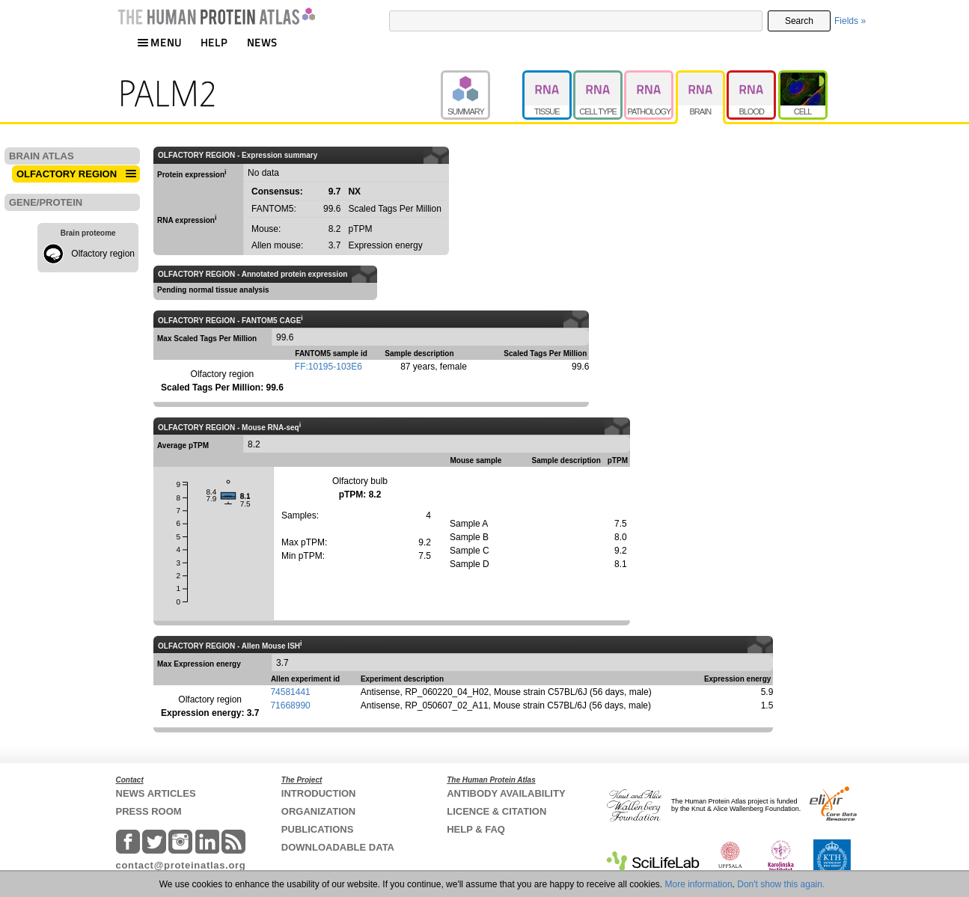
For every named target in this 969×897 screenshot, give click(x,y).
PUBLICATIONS (317, 829)
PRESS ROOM (149, 811)
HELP (214, 42)
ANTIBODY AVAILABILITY (506, 793)
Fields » (850, 21)
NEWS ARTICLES (156, 793)
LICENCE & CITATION (496, 811)
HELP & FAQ (476, 829)
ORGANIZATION (318, 811)
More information (699, 884)
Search (799, 21)
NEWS (262, 42)
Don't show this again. (781, 884)
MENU (159, 42)
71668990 (290, 705)
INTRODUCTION (318, 793)
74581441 (290, 692)
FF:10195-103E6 (328, 366)
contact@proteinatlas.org (181, 865)
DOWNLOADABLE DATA (337, 847)
